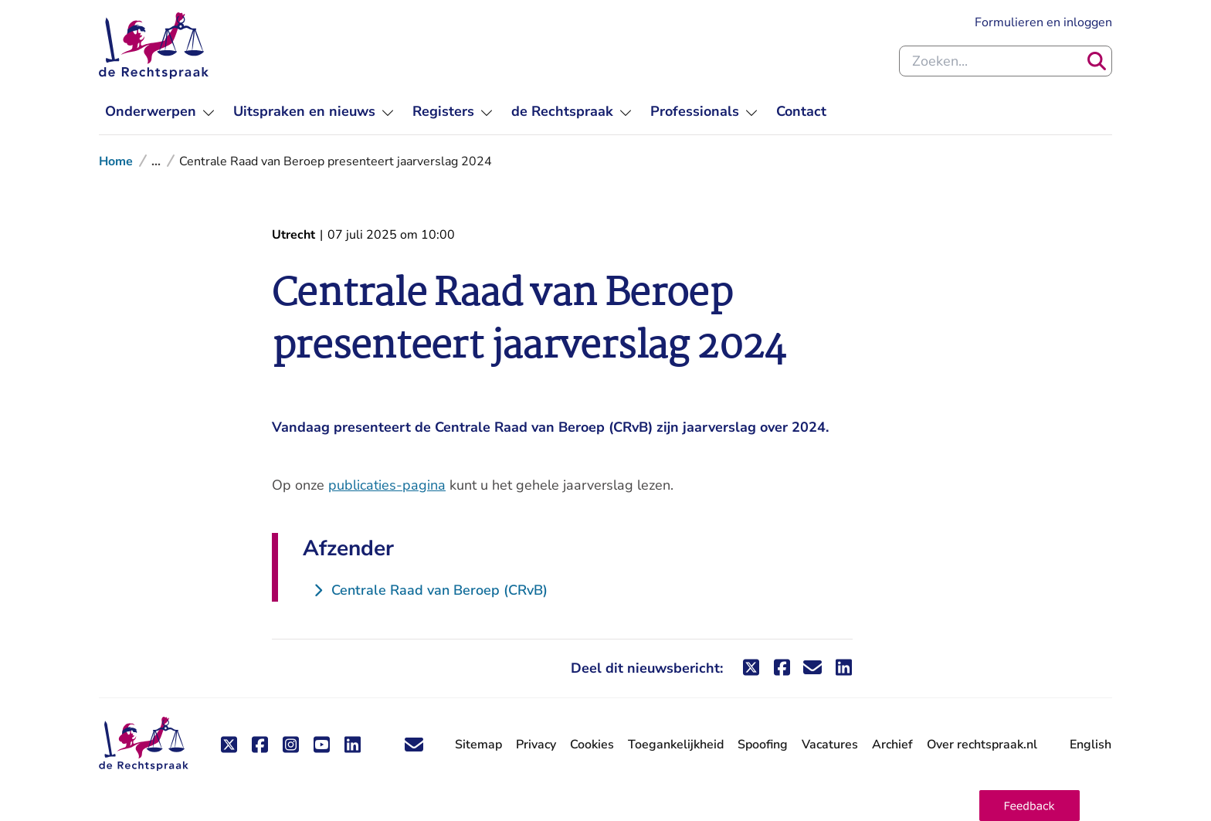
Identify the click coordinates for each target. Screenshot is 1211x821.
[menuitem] (160, 111)
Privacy (536, 744)
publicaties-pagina (387, 485)
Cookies (592, 744)
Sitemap (478, 744)
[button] (1029, 805)
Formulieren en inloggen (1043, 22)
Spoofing (763, 744)
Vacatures (830, 745)
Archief (892, 744)
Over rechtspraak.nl (982, 744)
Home (116, 161)
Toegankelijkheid (676, 744)
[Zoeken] (1096, 61)
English (1090, 744)
